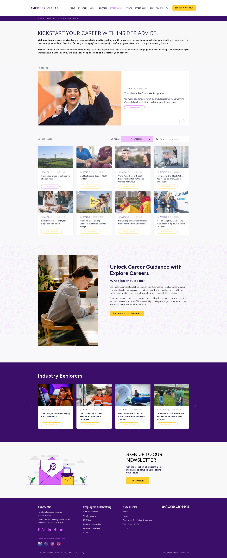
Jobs (92, 8)
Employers (82, 8)
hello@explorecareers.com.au (50, 512)
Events (129, 8)
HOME (40, 18)
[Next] (184, 120)
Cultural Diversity (90, 512)
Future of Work (50, 193)
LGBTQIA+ (87, 520)
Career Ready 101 (134, 107)
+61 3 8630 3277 (44, 516)
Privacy (56, 553)
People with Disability (92, 524)
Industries (102, 8)
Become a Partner (184, 8)
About (72, 8)
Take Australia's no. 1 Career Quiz (127, 313)
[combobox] (137, 139)
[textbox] (137, 139)
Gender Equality (90, 516)
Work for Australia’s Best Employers (137, 520)
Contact (126, 528)
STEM (85, 533)
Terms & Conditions (45, 553)
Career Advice (116, 8)
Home (125, 512)
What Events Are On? (131, 524)
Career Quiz (140, 8)
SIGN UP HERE (138, 481)
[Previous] (179, 120)
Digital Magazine (156, 8)
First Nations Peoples (92, 528)
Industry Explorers (90, 193)
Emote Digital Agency (76, 553)
